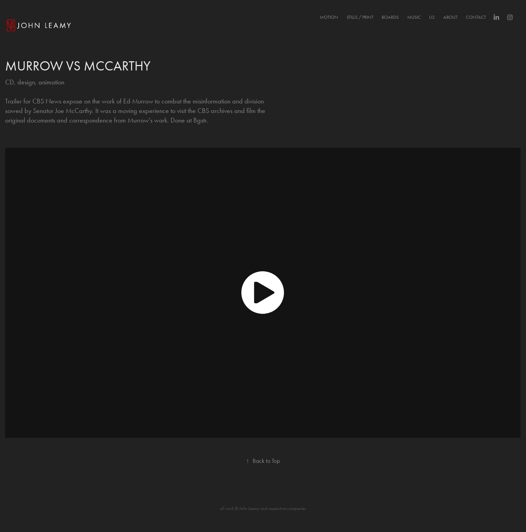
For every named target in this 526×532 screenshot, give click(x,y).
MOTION (329, 17)
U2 (432, 17)
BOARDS (390, 17)
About (450, 17)
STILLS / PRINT (360, 17)
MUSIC (414, 17)
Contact (476, 17)
